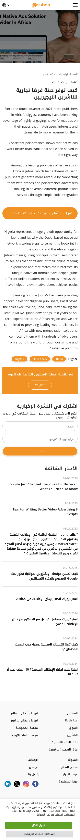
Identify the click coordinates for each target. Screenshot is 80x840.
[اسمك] (40, 426)
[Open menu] (75, 5)
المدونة (73, 759)
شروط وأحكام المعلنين (24, 713)
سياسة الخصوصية (27, 727)
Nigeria (19, 359)
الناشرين (72, 735)
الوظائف (33, 759)
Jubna (59, 359)
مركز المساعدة (68, 781)
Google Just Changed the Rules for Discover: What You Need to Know (43, 486)
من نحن (34, 767)
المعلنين (72, 713)
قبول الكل (39, 825)
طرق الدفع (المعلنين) (64, 742)
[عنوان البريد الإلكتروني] (40, 438)
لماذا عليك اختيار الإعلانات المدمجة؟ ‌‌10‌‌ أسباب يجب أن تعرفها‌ (42, 672)
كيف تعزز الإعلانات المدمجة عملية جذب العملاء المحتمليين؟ (46, 646)
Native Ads (40, 359)
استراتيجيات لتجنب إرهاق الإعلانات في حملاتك (47, 599)
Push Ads (71, 720)
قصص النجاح (69, 767)
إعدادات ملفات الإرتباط (39, 834)
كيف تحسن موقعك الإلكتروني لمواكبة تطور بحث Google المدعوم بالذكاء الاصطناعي (44, 576)
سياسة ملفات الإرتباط (24, 735)
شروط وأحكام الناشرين (24, 720)
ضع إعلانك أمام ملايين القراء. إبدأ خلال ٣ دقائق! (39, 213)
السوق (73, 727)
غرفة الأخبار (49, 74)
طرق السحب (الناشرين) (63, 749)
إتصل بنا (33, 774)
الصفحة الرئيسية (68, 74)
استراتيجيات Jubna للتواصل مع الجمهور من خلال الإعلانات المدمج (45, 621)
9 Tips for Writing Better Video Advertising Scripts (45, 511)
